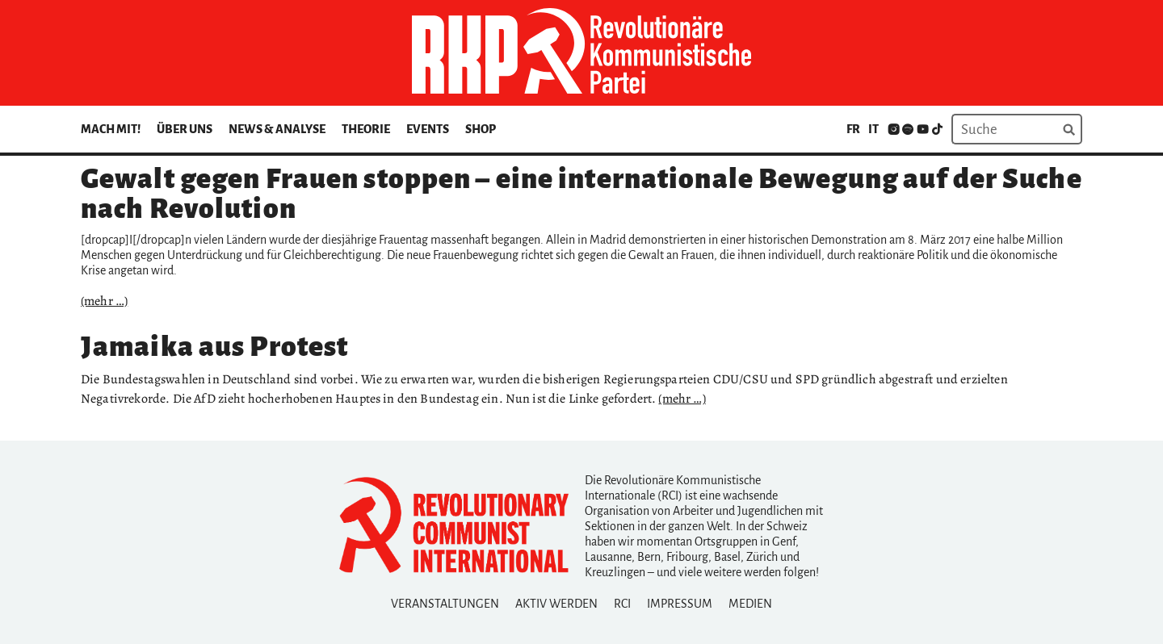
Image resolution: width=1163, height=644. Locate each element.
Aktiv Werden (556, 603)
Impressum (679, 603)
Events (427, 129)
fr (853, 129)
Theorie (366, 129)
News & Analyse (277, 129)
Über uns (184, 129)
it (873, 129)
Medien (750, 603)
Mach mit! (111, 129)
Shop (480, 129)
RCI (622, 603)
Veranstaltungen (445, 603)
